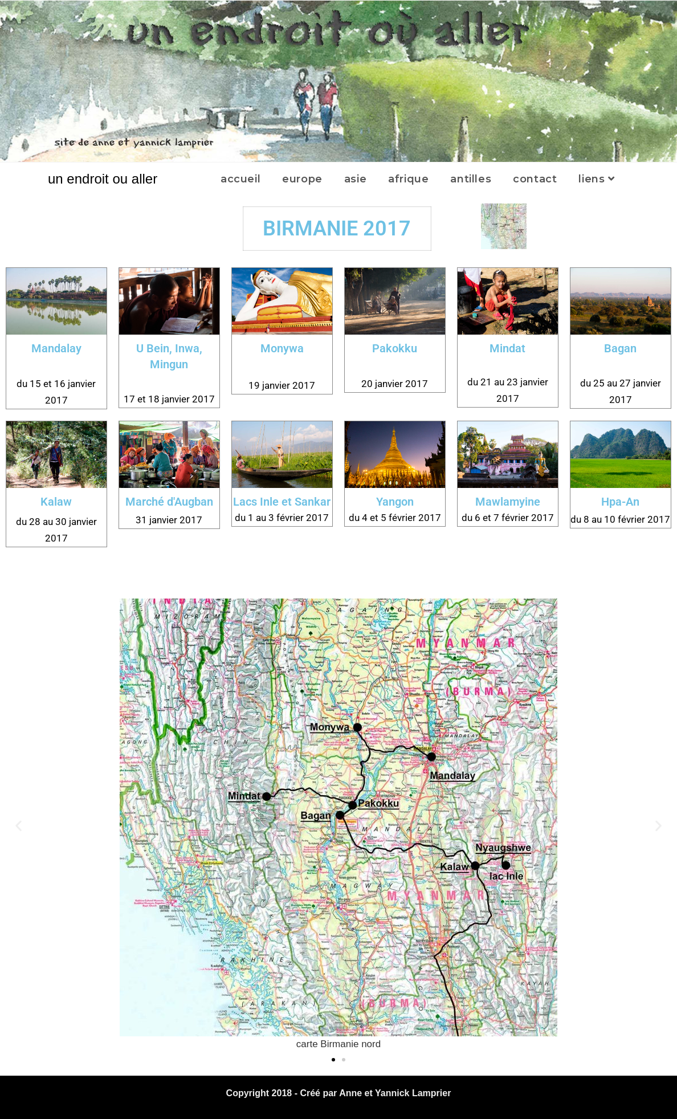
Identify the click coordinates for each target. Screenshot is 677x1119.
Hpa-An (620, 501)
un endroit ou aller (102, 178)
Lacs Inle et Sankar (282, 501)
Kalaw (56, 501)
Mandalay (56, 348)
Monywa (282, 348)
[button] (18, 826)
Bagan (620, 348)
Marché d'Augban (169, 501)
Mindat (507, 348)
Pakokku (394, 348)
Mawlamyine (507, 501)
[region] (338, 81)
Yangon (395, 501)
